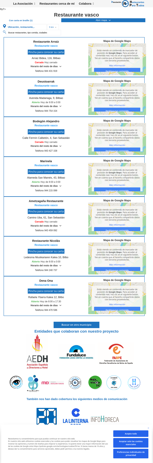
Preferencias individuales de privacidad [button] (131, 453)
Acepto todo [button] (131, 433)
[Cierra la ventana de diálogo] (148, 428)
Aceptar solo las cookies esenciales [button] (131, 443)
